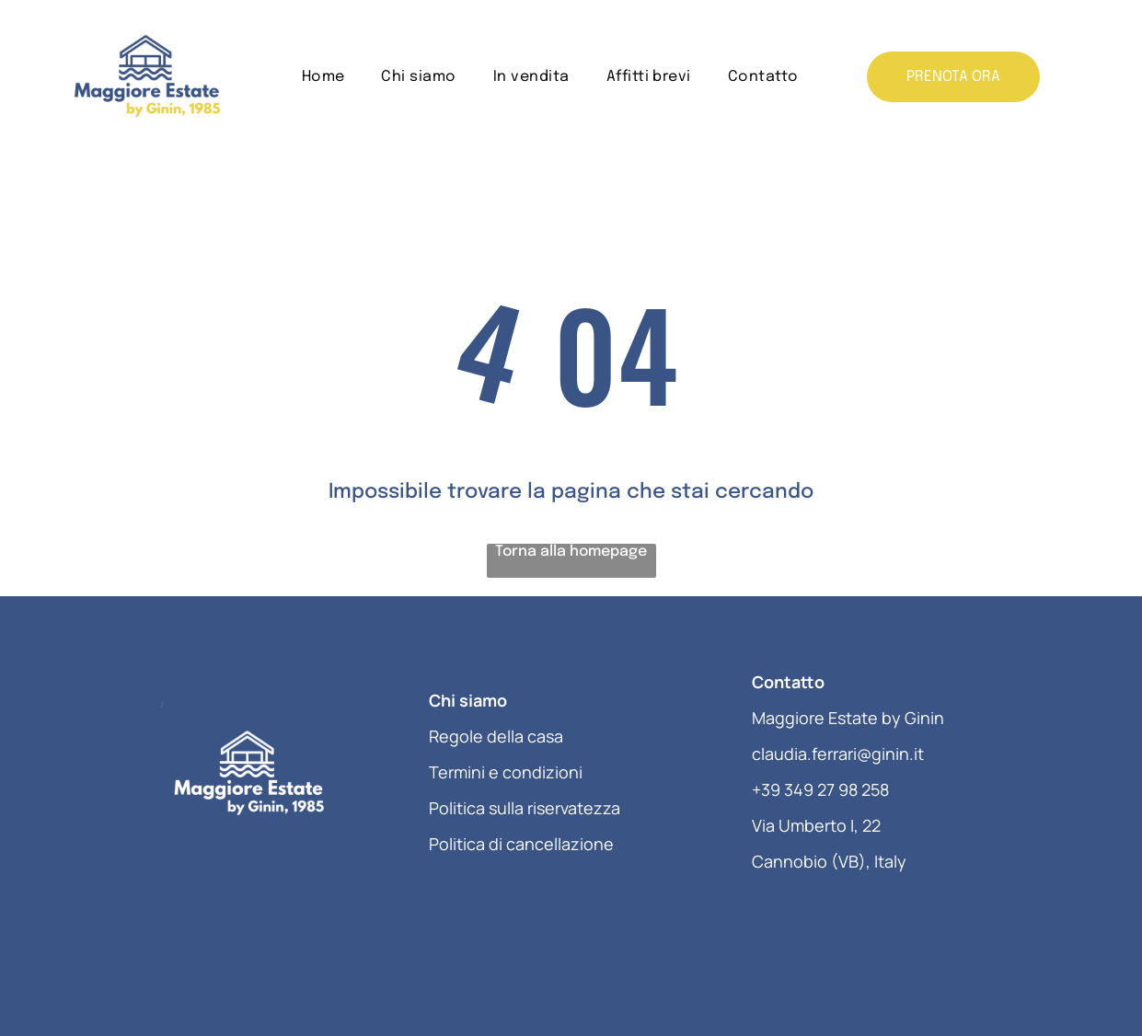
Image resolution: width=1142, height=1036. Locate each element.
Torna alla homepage (571, 551)
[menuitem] (323, 76)
